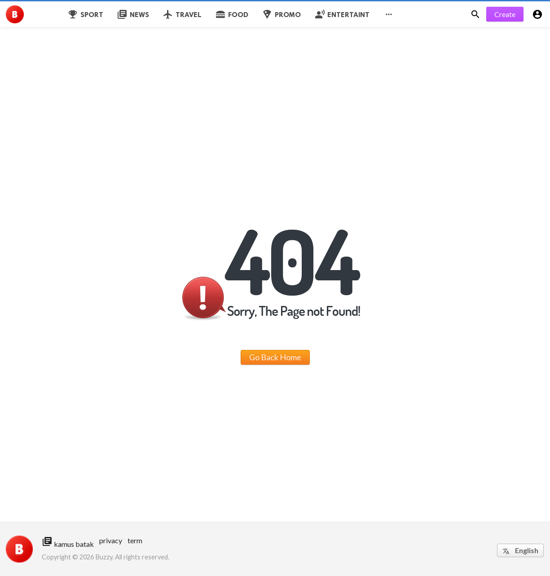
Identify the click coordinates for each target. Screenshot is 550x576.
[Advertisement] (269, 63)
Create (504, 14)
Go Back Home (275, 357)
